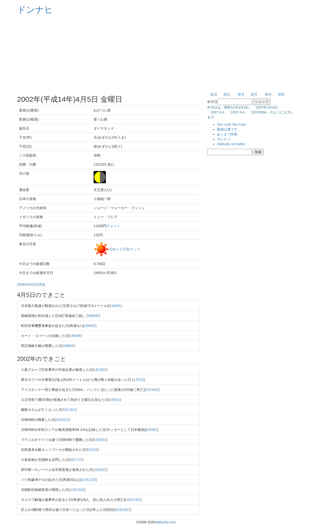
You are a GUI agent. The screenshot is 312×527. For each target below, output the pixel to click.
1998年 (68, 346)
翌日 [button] (226, 94)
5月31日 (62, 420)
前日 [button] (213, 94)
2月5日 (138, 380)
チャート (113, 226)
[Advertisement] (156, 54)
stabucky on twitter (231, 144)
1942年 (114, 306)
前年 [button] (268, 94)
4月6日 (114, 400)
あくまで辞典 (227, 134)
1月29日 (100, 370)
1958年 (93, 316)
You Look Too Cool (231, 124)
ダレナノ (224, 139)
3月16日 (152, 390)
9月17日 (76, 460)
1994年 (75, 336)
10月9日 (100, 470)
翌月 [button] (254, 94)
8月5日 (92, 450)
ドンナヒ (35, 10)
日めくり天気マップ (124, 249)
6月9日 (151, 430)
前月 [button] (241, 94)
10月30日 (123, 510)
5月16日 (69, 410)
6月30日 (100, 440)
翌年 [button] (281, 94)
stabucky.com (165, 522)
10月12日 (88, 480)
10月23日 (133, 500)
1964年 (89, 326)
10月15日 (77, 490)
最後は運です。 (229, 129)
